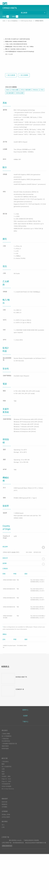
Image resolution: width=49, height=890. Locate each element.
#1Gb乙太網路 (15, 93)
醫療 (3, 798)
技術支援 (4, 836)
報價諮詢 (4, 839)
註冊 (3, 862)
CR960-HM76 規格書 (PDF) (11, 586)
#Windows (35, 93)
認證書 (24, 598)
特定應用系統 (6, 774)
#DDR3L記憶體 (19, 96)
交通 (3, 803)
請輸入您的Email (7, 881)
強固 (3, 808)
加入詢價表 (24, 78)
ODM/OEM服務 (6, 820)
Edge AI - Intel (6, 813)
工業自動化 (5, 795)
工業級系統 (5, 772)
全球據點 (4, 841)
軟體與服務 (5, 782)
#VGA (42, 93)
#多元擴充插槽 (10, 96)
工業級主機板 (6, 767)
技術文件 (24, 593)
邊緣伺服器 (5, 779)
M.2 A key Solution (8, 822)
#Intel (7, 93)
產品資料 (24, 581)
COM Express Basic (26, 24)
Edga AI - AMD (6, 815)
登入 (3, 860)
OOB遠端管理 (6, 818)
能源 (3, 805)
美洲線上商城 (6, 849)
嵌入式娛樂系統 (6, 800)
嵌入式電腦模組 (13, 24)
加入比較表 (11, 78)
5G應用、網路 (6, 810)
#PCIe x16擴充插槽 (26, 93)
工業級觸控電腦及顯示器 (9, 777)
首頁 (4, 24)
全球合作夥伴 (6, 852)
